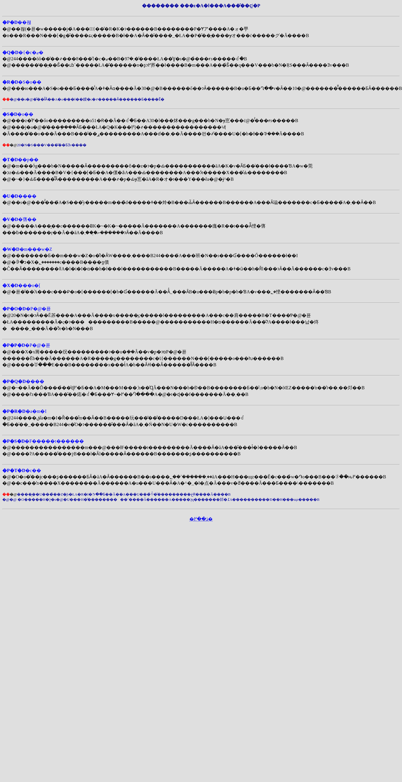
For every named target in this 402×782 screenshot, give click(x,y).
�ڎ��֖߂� (201, 519)
